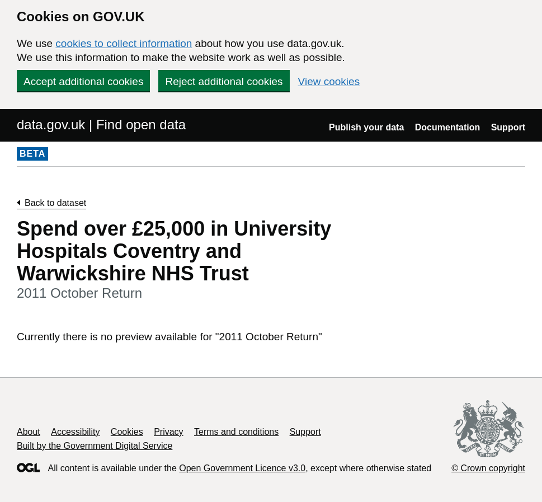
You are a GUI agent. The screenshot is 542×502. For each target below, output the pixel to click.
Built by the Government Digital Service (94, 446)
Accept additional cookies (83, 81)
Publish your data (366, 127)
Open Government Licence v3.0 (242, 468)
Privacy (168, 432)
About (28, 432)
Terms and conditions (236, 432)
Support (508, 127)
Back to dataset (55, 203)
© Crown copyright (488, 468)
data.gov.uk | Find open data (101, 124)
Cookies (127, 432)
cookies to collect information (123, 43)
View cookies (329, 81)
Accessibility (75, 432)
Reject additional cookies (223, 81)
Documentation (447, 127)
